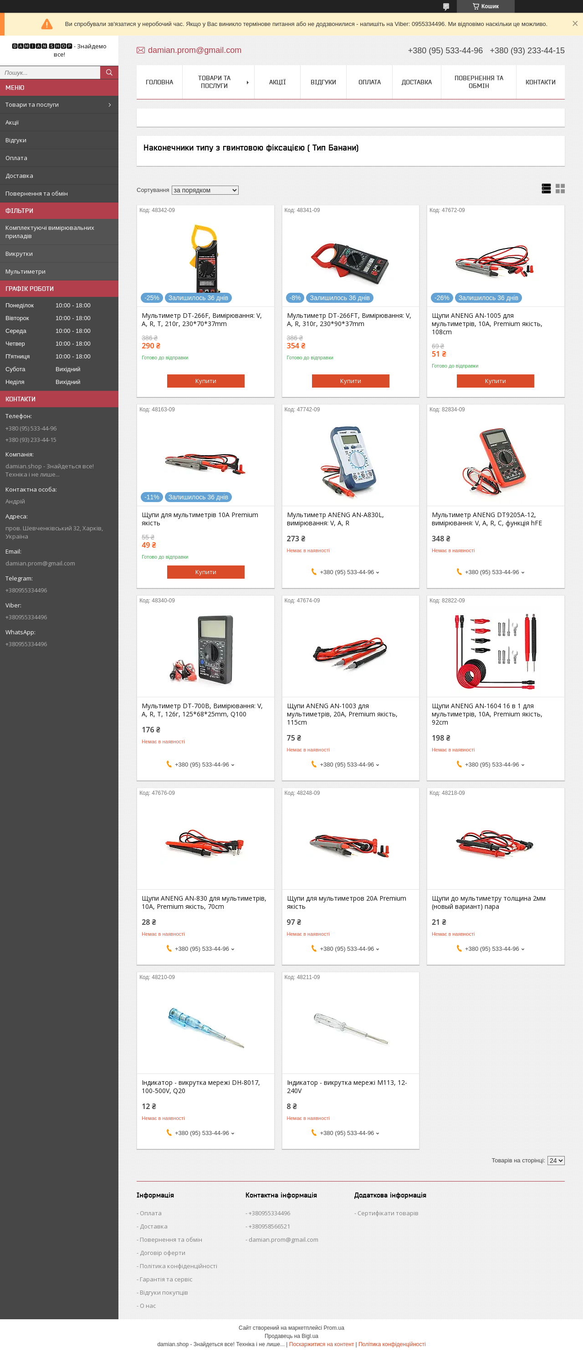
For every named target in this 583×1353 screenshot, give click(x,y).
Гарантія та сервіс (166, 1279)
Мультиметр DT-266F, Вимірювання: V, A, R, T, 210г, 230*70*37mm (202, 319)
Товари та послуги (32, 104)
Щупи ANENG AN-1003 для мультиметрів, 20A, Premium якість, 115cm (342, 714)
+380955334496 (269, 1213)
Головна (159, 82)
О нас (148, 1305)
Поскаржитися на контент (321, 1344)
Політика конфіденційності (178, 1266)
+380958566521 (269, 1226)
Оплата (16, 158)
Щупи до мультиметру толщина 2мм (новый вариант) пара (489, 902)
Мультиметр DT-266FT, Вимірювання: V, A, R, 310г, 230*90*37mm (349, 319)
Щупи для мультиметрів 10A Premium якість (200, 519)
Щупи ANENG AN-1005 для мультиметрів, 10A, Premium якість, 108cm (487, 323)
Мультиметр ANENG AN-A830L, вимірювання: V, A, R (335, 519)
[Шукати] (109, 72)
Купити (205, 381)
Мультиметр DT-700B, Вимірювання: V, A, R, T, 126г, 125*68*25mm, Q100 (202, 710)
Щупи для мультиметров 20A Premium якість (346, 902)
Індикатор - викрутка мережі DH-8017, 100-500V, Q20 (201, 1086)
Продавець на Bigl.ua (291, 1336)
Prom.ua (334, 1328)
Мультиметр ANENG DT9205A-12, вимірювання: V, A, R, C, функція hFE (487, 519)
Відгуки (15, 140)
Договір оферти (162, 1253)
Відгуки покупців (164, 1292)
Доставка (19, 175)
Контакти (541, 82)
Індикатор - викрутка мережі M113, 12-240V (347, 1086)
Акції (12, 122)
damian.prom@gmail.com (40, 563)
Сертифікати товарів (388, 1213)
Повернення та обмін (36, 193)
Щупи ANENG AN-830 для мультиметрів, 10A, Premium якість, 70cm (204, 902)
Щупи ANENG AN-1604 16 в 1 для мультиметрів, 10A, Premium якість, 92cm (487, 714)
